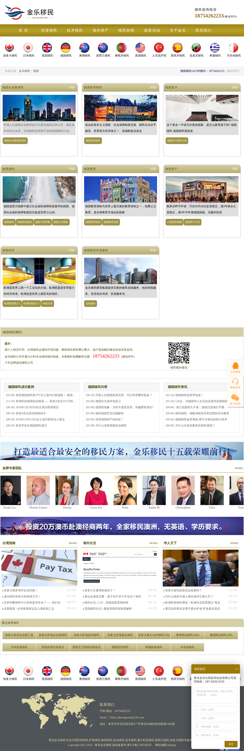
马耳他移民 (187, 647)
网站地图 (161, 745)
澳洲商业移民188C (221, 635)
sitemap (171, 745)
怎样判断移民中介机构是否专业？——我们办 (32, 602)
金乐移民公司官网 (29, 12)
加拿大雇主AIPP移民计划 (154, 635)
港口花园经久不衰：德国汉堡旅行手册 (199, 407)
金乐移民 (24, 71)
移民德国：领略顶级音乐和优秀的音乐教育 (202, 413)
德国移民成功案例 (21, 387)
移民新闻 (126, 30)
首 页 (23, 30)
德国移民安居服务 (96, 250)
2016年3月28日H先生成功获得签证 (37, 407)
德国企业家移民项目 (15, 140)
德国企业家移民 (13, 87)
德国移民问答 (97, 387)
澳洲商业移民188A (187, 635)
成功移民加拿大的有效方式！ (22, 596)
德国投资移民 (93, 87)
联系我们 (204, 30)
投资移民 (49, 30)
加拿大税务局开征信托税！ (21, 590)
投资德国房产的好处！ (109, 419)
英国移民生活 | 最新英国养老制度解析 (108, 608)
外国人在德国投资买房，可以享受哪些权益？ (123, 395)
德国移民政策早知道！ (189, 395)
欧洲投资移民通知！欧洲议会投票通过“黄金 (192, 602)
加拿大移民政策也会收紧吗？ (183, 590)
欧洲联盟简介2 (31, 303)
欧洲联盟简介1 (12, 303)
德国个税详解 (42, 222)
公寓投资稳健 (174, 222)
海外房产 (101, 30)
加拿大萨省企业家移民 (53, 635)
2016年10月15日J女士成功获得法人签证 (40, 419)
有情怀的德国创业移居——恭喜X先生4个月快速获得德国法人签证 (57, 401)
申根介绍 (47, 303)
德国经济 (8, 250)
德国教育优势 (111, 222)
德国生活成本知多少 (108, 401)
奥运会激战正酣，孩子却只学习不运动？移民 (113, 596)
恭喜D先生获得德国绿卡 (31, 413)
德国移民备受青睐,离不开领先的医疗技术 (201, 419)
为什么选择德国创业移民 (111, 425)
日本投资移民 (19, 647)
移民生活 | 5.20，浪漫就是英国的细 (106, 602)
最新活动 (152, 30)
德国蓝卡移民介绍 (177, 140)
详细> (72, 87)
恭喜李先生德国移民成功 (31, 425)
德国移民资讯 (177, 387)
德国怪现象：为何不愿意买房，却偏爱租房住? (124, 407)
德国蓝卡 (171, 87)
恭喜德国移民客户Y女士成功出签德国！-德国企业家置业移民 (54, 395)
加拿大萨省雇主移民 (120, 635)
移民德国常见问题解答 (109, 413)
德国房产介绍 (192, 222)
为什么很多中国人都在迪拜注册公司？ (189, 596)
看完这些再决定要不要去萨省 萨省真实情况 (192, 608)
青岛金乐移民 (57, 740)
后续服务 (90, 303)
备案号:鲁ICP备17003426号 (135, 745)
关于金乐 (178, 30)
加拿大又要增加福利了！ (100, 590)
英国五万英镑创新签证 (86, 647)
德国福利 (8, 168)
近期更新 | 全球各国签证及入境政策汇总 (29, 608)
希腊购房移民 (153, 647)
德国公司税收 (61, 222)
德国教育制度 (93, 222)
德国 (36, 71)
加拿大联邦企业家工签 (19, 635)
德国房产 (171, 168)
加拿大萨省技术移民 (86, 635)
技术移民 (75, 30)
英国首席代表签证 (53, 647)
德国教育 (90, 168)
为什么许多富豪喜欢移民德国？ (195, 425)
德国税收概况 (24, 222)
